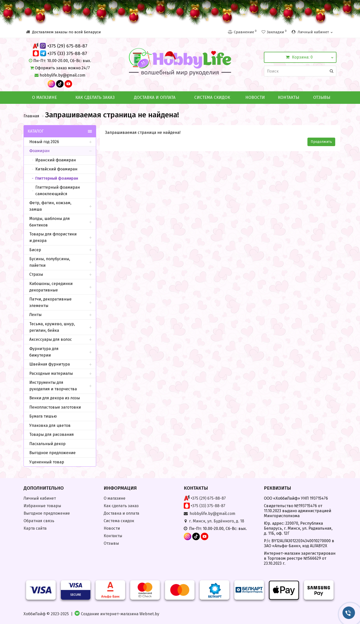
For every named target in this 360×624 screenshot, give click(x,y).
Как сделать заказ (95, 97)
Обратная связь (39, 520)
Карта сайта (35, 528)
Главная (31, 116)
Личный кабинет (40, 498)
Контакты (288, 97)
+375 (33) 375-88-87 (67, 53)
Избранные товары (42, 505)
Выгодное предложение (47, 513)
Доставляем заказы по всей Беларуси (63, 32)
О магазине (44, 97)
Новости (255, 97)
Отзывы (321, 97)
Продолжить (321, 142)
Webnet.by (149, 613)
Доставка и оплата (154, 97)
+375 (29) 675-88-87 (67, 46)
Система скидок (212, 97)
